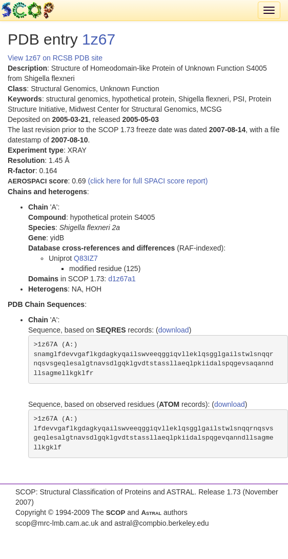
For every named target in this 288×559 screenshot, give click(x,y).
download (173, 330)
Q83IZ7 (86, 258)
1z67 (98, 39)
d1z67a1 (122, 279)
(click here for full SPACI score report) (148, 181)
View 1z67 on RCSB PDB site (55, 58)
